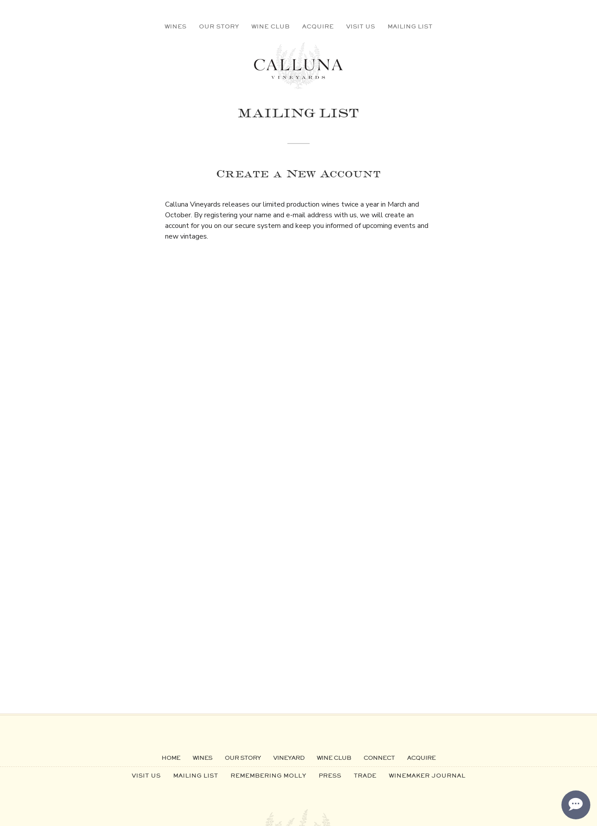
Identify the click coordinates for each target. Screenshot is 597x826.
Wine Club (270, 26)
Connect (379, 757)
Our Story (219, 26)
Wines (175, 26)
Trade (365, 775)
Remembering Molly (268, 775)
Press (330, 775)
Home (170, 757)
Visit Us (360, 26)
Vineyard (288, 757)
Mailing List (409, 26)
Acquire (318, 26)
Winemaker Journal (427, 775)
